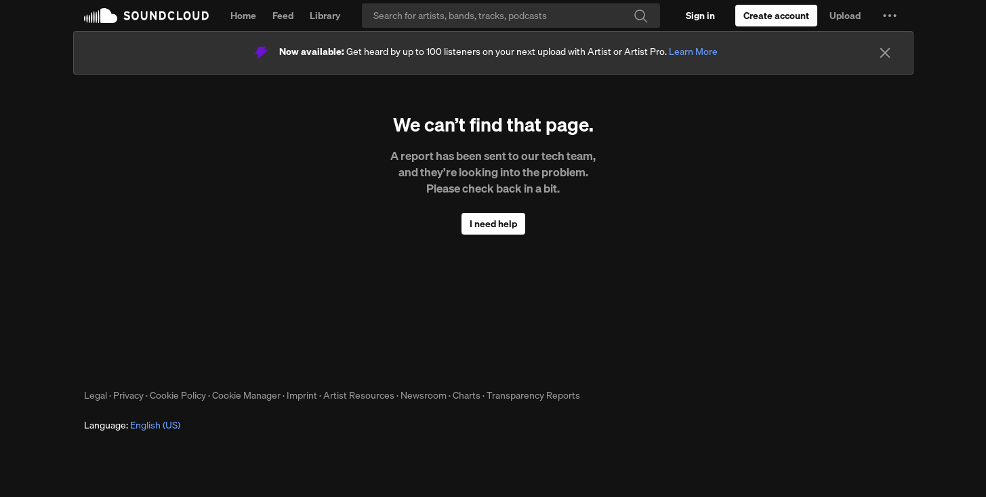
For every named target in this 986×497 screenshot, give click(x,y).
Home (243, 15)
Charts (466, 395)
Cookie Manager (246, 395)
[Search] (511, 15)
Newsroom (423, 395)
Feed (282, 15)
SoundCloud (146, 15)
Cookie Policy (178, 395)
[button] (890, 15)
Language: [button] (132, 425)
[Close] (885, 52)
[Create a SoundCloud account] (776, 15)
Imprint (302, 395)
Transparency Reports (533, 395)
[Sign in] (700, 15)
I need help (493, 223)
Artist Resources (358, 395)
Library (325, 15)
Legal (95, 395)
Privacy (128, 395)
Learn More (693, 51)
